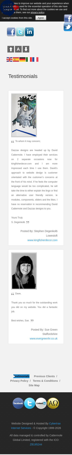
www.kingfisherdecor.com (43, 240)
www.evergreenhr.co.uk (44, 338)
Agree (41, 18)
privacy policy (37, 12)
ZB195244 (36, 444)
